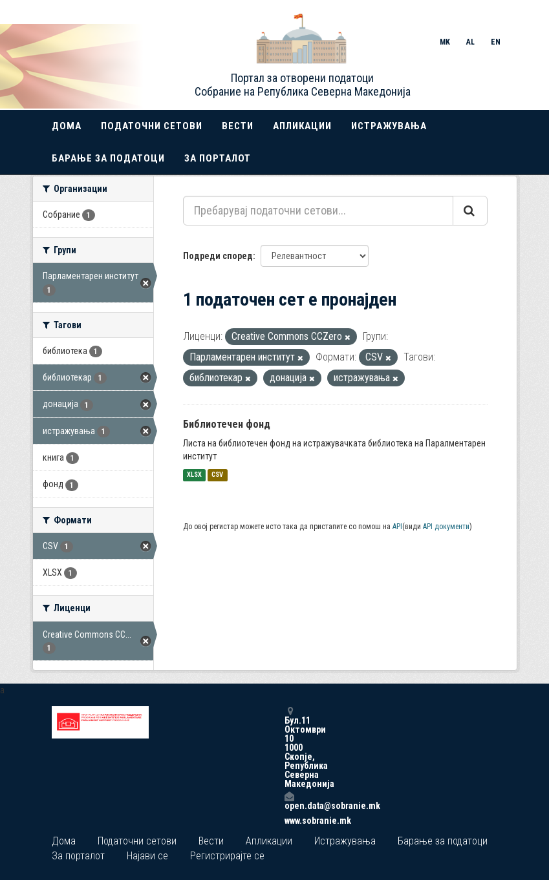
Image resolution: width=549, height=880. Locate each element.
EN (496, 42)
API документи (446, 526)
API (397, 526)
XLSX (194, 475)
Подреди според (218, 256)
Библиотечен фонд (226, 424)
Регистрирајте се (227, 856)
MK (445, 42)
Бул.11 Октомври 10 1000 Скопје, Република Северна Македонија (289, 747)
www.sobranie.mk (289, 820)
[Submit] (470, 210)
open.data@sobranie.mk (289, 800)
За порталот (217, 158)
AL (470, 42)
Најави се (147, 856)
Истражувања (389, 126)
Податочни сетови (151, 126)
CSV (217, 475)
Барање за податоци (108, 158)
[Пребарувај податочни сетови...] (318, 210)
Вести (237, 126)
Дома (66, 126)
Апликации (302, 126)
